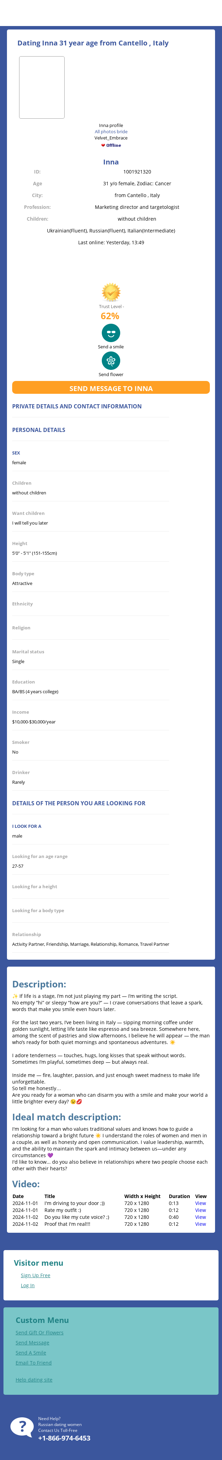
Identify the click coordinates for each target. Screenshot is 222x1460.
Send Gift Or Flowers (40, 1332)
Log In (28, 1285)
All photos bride (111, 131)
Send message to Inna (111, 388)
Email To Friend (34, 1362)
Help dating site (34, 1379)
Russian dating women (60, 1424)
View (200, 1203)
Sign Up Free (35, 1275)
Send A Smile (31, 1352)
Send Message (32, 1342)
